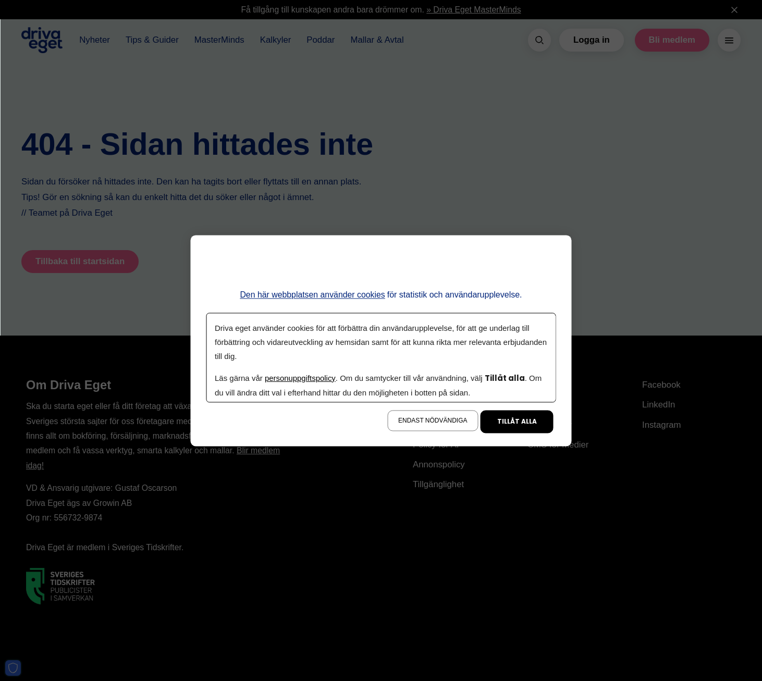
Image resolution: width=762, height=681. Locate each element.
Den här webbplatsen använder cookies (312, 294)
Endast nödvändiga (432, 420)
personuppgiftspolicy (299, 378)
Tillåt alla (517, 421)
